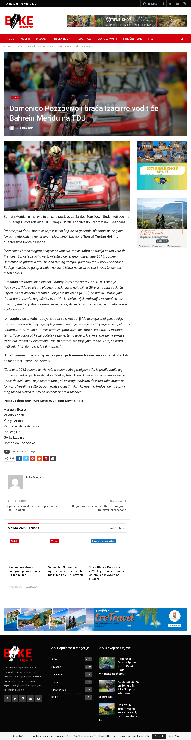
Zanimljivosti (107, 38)
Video (54, 541)
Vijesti (25, 38)
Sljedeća (31, 587)
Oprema (56, 682)
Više (150, 38)
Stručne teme (132, 38)
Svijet (15, 97)
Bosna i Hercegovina (103, 541)
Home (10, 38)
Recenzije (61, 38)
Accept (159, 736)
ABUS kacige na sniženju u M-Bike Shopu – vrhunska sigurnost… (119, 689)
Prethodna (16, 587)
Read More (174, 736)
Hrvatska (56, 666)
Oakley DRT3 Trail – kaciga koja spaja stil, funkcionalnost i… (118, 712)
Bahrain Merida (19, 452)
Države (41, 38)
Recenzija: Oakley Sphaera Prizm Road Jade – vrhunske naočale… (119, 666)
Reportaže (84, 38)
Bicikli (14, 541)
